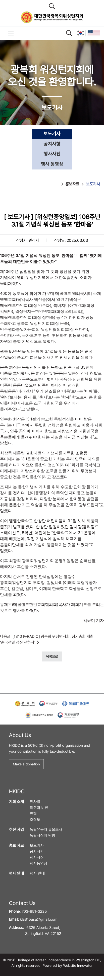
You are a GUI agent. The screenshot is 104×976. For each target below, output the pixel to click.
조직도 (35, 819)
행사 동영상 (52, 164)
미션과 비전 (39, 807)
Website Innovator (78, 965)
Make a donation (26, 764)
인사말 (35, 801)
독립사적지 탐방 (42, 835)
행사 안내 (37, 873)
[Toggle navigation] (10, 33)
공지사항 (52, 144)
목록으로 (52, 656)
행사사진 (52, 154)
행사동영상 (38, 863)
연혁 (33, 813)
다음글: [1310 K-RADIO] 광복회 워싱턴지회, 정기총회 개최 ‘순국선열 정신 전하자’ (47, 639)
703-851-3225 (34, 911)
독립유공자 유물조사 (46, 829)
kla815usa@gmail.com (38, 919)
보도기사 (52, 134)
